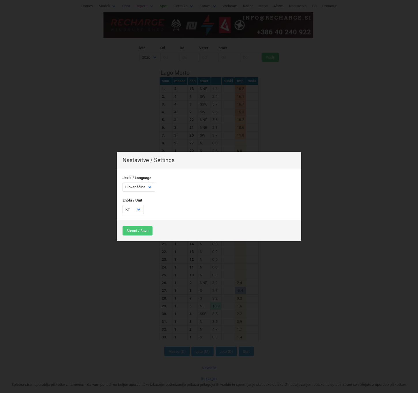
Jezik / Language (137, 178)
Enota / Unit (132, 200)
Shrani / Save (137, 231)
